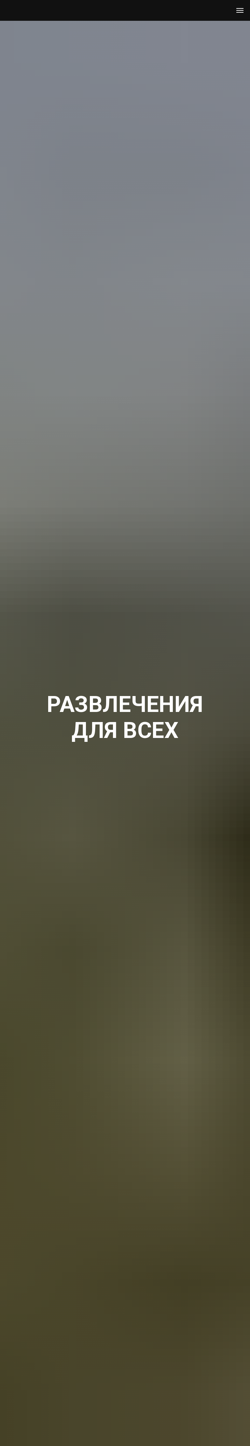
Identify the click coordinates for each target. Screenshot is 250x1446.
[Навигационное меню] (239, 10)
